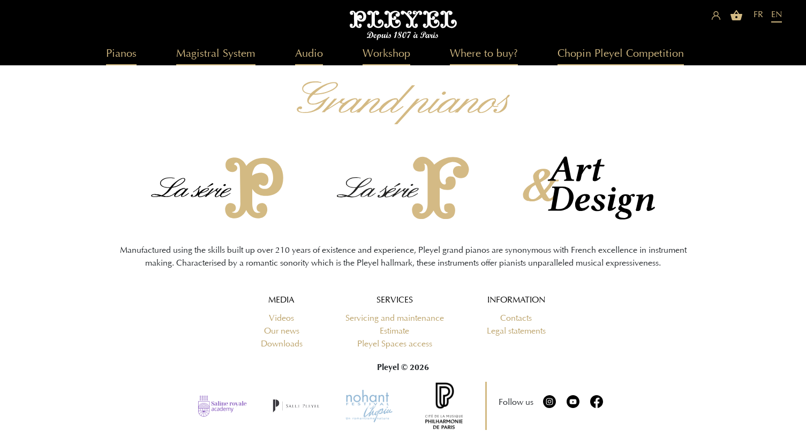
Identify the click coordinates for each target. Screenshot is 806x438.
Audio (309, 53)
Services (394, 299)
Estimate (394, 331)
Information (516, 299)
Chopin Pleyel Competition (621, 53)
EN (776, 14)
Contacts (516, 318)
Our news (281, 331)
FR (758, 14)
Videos (281, 318)
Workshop (386, 53)
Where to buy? (484, 53)
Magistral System (215, 53)
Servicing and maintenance (394, 318)
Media (281, 299)
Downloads (282, 343)
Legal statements (516, 331)
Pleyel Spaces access (394, 343)
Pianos (121, 53)
